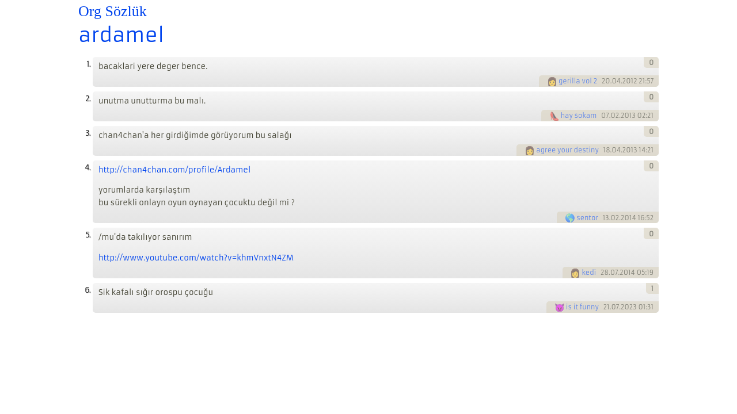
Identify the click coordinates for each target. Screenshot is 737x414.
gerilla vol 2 (578, 81)
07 (605, 116)
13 (606, 218)
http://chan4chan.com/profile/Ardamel (174, 170)
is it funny (582, 307)
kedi (589, 273)
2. (87, 98)
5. (87, 235)
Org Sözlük (112, 11)
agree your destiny (567, 150)
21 (606, 307)
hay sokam (579, 116)
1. (88, 64)
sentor (587, 218)
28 (605, 273)
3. (87, 133)
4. (87, 167)
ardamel (121, 35)
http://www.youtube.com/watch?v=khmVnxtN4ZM (196, 258)
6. (87, 290)
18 (606, 150)
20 (606, 81)
